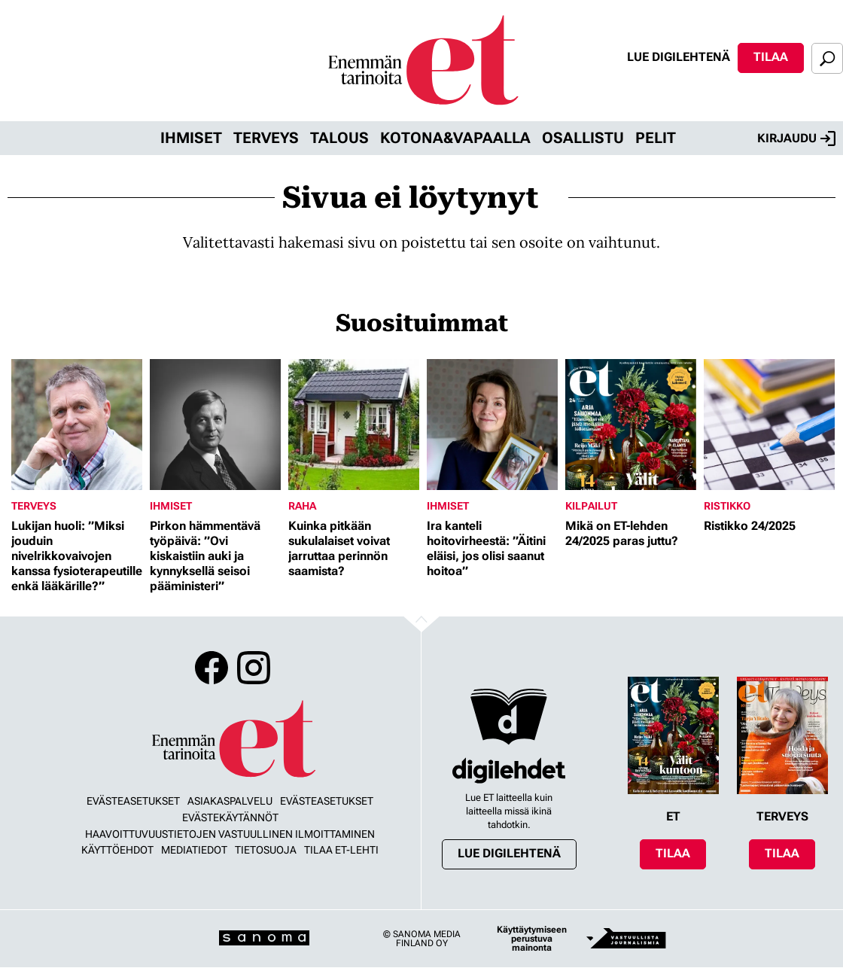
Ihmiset (191, 138)
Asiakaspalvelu (229, 801)
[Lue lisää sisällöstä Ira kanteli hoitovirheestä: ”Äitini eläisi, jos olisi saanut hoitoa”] (492, 424)
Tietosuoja (266, 850)
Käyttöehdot (117, 850)
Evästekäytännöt (230, 817)
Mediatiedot (194, 850)
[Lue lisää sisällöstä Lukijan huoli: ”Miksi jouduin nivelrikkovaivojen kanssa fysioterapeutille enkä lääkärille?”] (76, 424)
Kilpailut (591, 506)
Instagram (253, 667)
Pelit (655, 138)
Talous (339, 138)
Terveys (266, 138)
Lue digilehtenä (678, 57)
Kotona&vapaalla (455, 138)
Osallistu (583, 138)
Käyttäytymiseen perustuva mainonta (532, 938)
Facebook (211, 667)
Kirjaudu (796, 138)
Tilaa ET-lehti (341, 850)
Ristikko (727, 506)
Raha (302, 506)
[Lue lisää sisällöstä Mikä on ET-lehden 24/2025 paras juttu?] (630, 424)
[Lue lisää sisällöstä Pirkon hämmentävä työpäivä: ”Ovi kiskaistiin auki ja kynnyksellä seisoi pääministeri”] (215, 424)
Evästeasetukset (133, 801)
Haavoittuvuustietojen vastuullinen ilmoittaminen (230, 834)
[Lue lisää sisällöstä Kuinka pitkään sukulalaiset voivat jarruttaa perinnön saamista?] (353, 424)
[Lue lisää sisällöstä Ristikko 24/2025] (769, 424)
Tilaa (770, 57)
